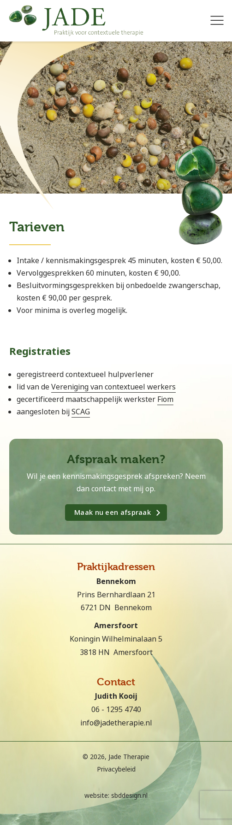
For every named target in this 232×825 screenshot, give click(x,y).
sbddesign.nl (129, 795)
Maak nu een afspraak (112, 512)
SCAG (80, 412)
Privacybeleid (116, 769)
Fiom (165, 399)
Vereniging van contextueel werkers (113, 387)
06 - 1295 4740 (116, 709)
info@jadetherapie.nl (116, 723)
